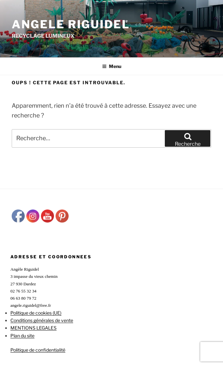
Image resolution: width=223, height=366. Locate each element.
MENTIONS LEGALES (33, 328)
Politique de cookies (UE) (35, 313)
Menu (111, 66)
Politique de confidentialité (37, 350)
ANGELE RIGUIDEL (71, 24)
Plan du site (22, 335)
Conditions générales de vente (41, 320)
